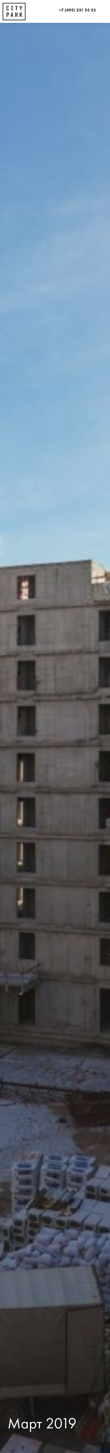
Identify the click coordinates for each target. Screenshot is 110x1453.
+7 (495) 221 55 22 (77, 10)
